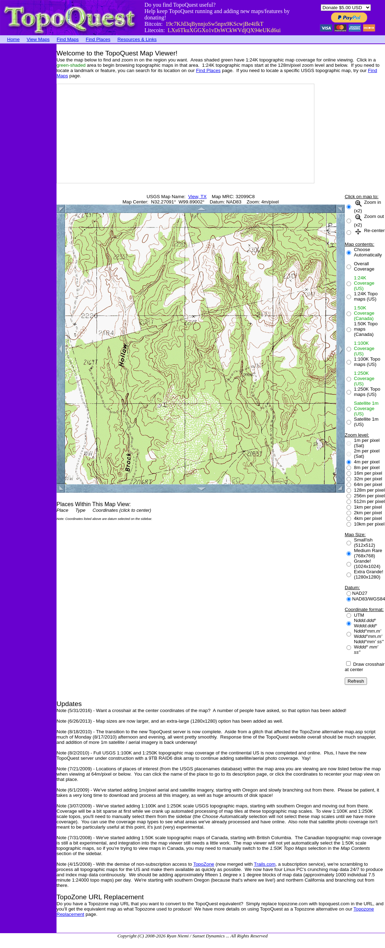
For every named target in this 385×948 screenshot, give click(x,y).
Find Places (98, 39)
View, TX (197, 196)
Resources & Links (136, 39)
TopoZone (203, 864)
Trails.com (265, 864)
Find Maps (68, 39)
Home (13, 39)
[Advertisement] (28, 150)
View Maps (38, 39)
